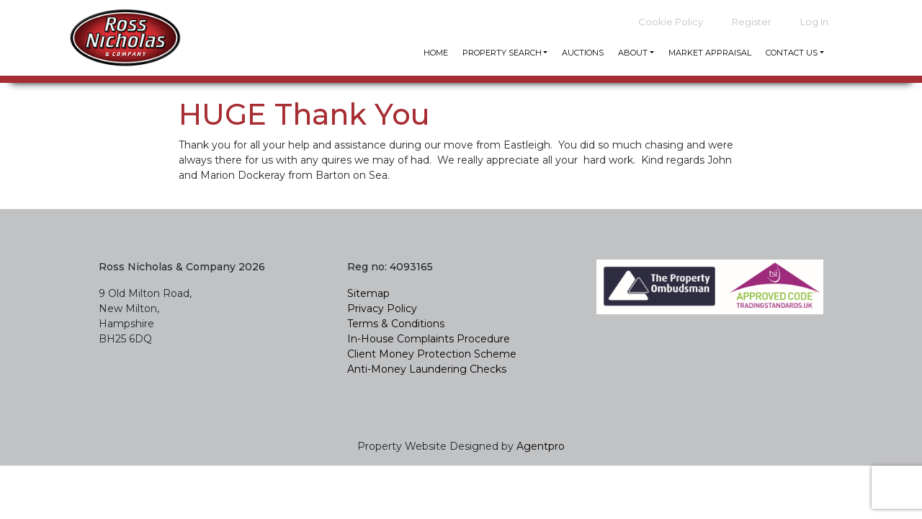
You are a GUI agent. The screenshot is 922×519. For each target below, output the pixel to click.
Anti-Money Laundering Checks (428, 369)
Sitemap (368, 293)
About (633, 53)
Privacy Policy (382, 308)
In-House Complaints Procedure (428, 338)
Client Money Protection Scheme (431, 353)
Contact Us (792, 53)
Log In (814, 21)
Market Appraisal (709, 53)
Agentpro (540, 446)
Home (436, 53)
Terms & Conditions (395, 323)
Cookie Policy (670, 21)
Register (751, 21)
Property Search (502, 53)
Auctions (583, 53)
